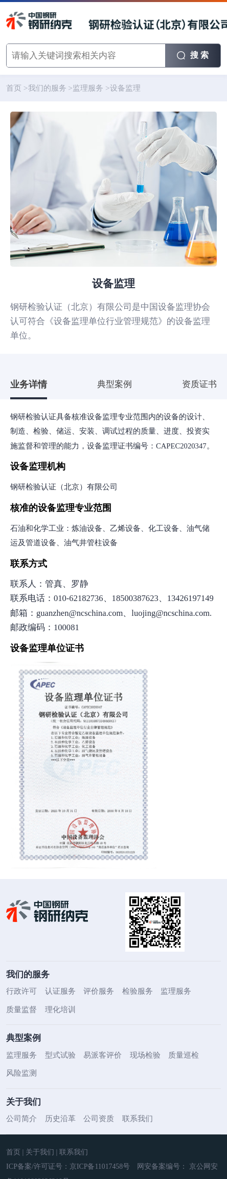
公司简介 (20, 1118)
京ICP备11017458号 (99, 1166)
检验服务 (130, 991)
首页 (13, 88)
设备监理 (118, 88)
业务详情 (28, 384)
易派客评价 (97, 1055)
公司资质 (93, 1118)
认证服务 (57, 991)
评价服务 (93, 991)
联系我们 (130, 1118)
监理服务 (83, 88)
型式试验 (57, 1055)
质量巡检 (174, 1055)
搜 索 (192, 54)
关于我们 (38, 1152)
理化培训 (57, 1009)
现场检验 (137, 1055)
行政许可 (20, 991)
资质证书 (199, 384)
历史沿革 (57, 1118)
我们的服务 (45, 88)
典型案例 (114, 384)
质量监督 (20, 1009)
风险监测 (20, 1073)
